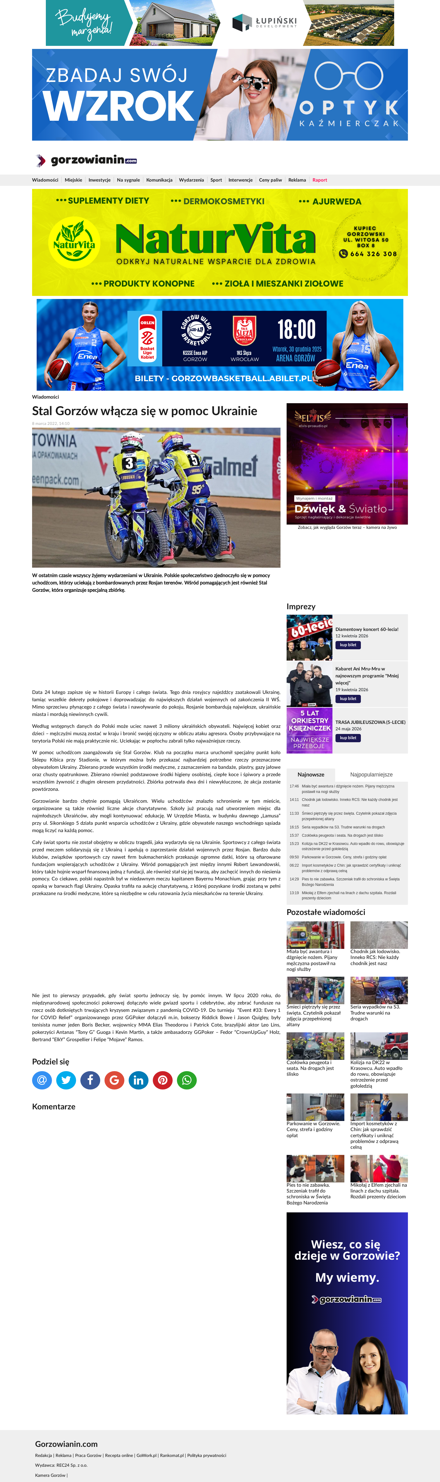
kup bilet (348, 645)
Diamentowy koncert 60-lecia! (367, 629)
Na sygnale (128, 180)
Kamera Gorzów (50, 1475)
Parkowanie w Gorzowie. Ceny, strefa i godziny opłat (344, 857)
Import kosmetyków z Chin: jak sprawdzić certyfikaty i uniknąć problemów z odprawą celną (351, 868)
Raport (320, 180)
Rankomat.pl (172, 1456)
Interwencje (241, 180)
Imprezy (301, 607)
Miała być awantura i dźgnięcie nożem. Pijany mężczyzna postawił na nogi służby (348, 789)
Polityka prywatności (206, 1456)
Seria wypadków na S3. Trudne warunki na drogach (343, 827)
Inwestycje (100, 180)
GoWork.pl (146, 1456)
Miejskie (73, 180)
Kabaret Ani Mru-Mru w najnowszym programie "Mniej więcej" (367, 676)
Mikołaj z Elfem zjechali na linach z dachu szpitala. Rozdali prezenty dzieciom (349, 896)
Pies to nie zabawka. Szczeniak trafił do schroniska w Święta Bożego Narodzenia (351, 882)
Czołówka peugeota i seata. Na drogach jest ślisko (342, 835)
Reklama (297, 180)
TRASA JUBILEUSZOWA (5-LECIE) (370, 722)
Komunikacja (159, 180)
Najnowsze (311, 774)
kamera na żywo (381, 527)
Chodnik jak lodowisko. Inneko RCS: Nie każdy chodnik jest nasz (350, 802)
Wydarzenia (191, 180)
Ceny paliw (270, 180)
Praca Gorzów (88, 1456)
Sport (216, 180)
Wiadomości (45, 180)
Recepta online (119, 1456)
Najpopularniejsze (371, 775)
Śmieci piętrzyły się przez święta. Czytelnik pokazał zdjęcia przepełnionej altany (349, 816)
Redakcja (43, 1456)
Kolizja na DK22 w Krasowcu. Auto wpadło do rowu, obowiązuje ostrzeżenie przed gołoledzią (353, 846)
